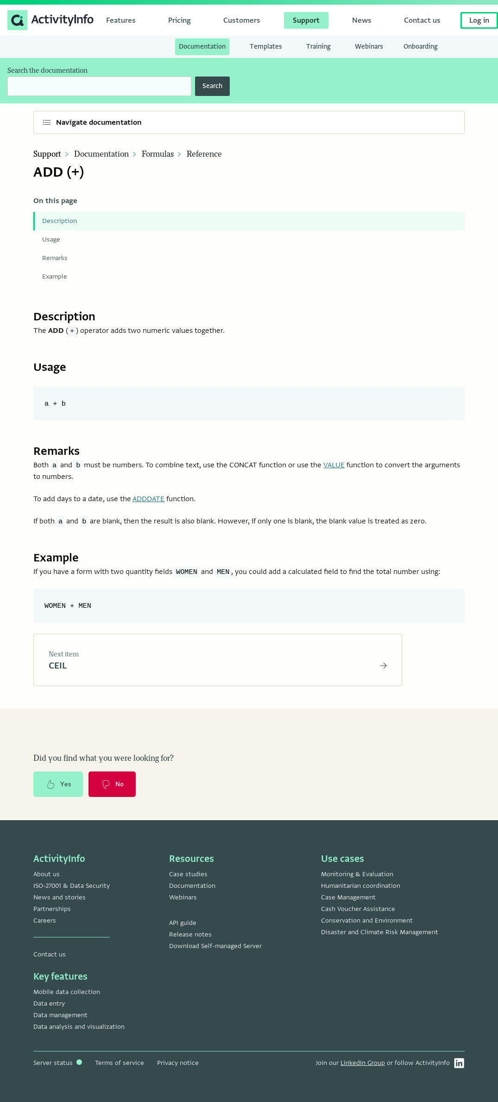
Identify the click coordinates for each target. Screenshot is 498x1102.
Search (212, 86)
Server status (57, 1062)
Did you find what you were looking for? (103, 759)
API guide (182, 922)
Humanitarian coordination (360, 885)
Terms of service (119, 1062)
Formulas (158, 154)
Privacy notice (178, 1062)
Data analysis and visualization (79, 1026)
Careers (44, 920)
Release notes (190, 934)
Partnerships (52, 909)
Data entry (49, 1003)
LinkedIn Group (362, 1062)
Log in (479, 20)
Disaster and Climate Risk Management (379, 932)
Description (59, 221)
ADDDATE (148, 498)
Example (54, 276)
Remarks (55, 258)
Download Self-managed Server (215, 946)
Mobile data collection (66, 991)
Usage (51, 239)
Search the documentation (47, 71)
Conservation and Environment (367, 920)
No (112, 784)
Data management (60, 1015)
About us (46, 874)
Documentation (101, 154)
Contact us (49, 954)
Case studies (188, 874)
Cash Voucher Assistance (358, 909)
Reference (204, 154)
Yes (58, 784)
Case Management (348, 897)
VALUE (334, 465)
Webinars (183, 897)
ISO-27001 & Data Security (71, 885)
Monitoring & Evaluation (357, 874)
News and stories (59, 897)
